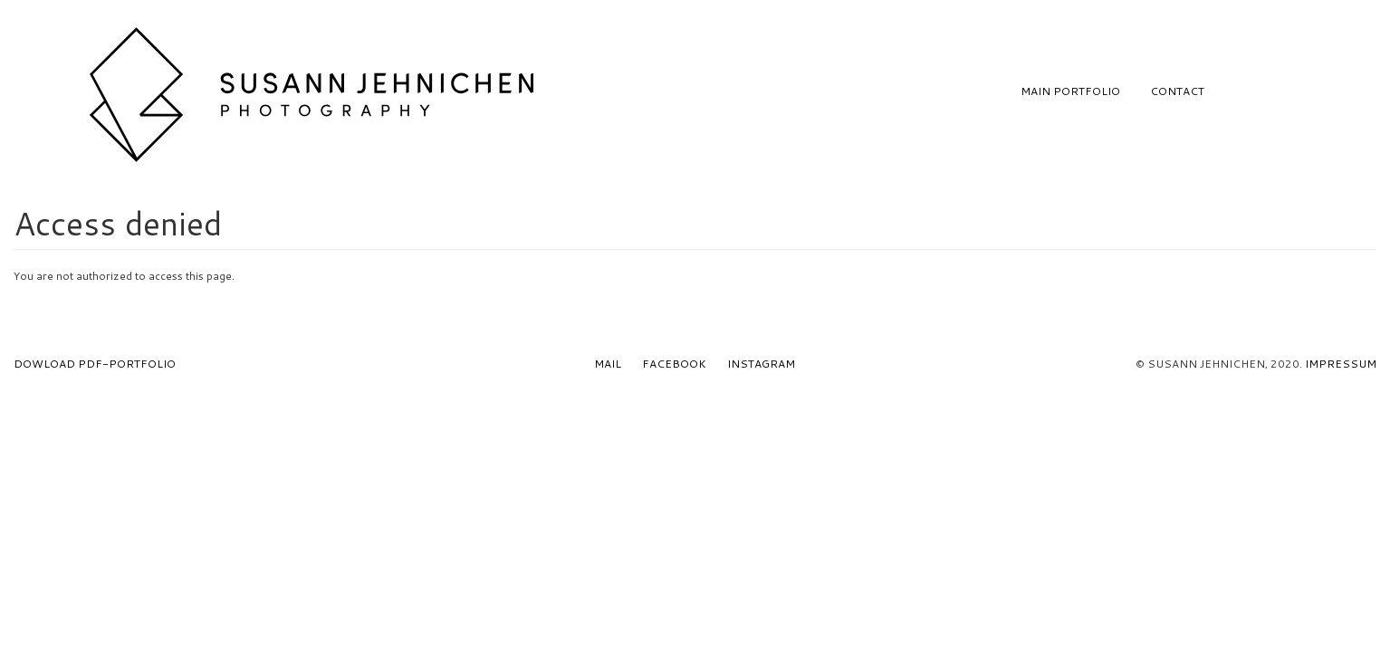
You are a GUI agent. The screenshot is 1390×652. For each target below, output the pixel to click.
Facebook (674, 363)
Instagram (761, 363)
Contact (1177, 91)
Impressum (1340, 363)
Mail (607, 363)
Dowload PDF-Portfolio (95, 363)
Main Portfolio (1070, 91)
